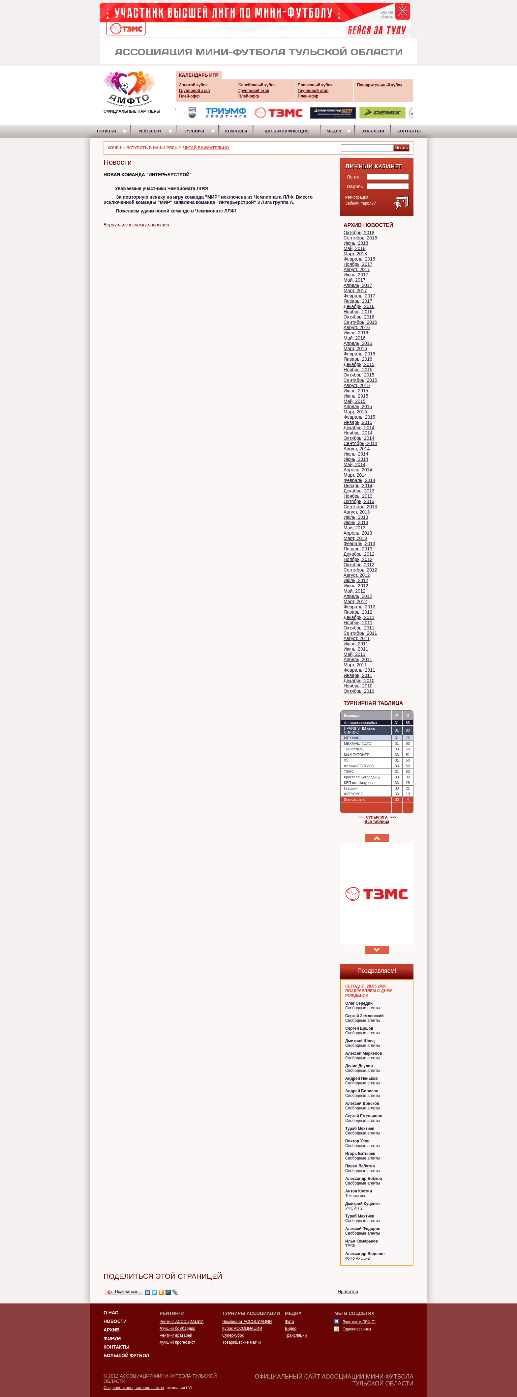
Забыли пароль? (360, 203)
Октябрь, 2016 (359, 317)
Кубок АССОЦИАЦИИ (242, 1328)
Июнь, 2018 (356, 243)
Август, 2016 (357, 327)
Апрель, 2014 (358, 469)
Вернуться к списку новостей (136, 224)
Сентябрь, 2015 (360, 380)
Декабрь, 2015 (359, 364)
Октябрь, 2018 (359, 232)
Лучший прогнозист (177, 1342)
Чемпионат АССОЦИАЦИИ (247, 1321)
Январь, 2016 (358, 359)
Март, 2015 (355, 411)
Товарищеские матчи (241, 1342)
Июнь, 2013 (356, 522)
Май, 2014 (354, 464)
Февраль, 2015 (359, 417)
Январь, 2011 (358, 675)
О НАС (111, 1312)
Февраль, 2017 (359, 295)
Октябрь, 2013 (359, 501)
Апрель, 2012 (358, 596)
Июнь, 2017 (356, 274)
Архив (111, 1329)
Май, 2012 (354, 591)
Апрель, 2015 (358, 406)
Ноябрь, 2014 (358, 432)
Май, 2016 (354, 338)
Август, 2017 (357, 269)
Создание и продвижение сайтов (134, 1387)
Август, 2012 (357, 575)
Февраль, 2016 (359, 353)
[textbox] (367, 148)
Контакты (116, 1347)
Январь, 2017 (358, 301)
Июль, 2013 (356, 517)
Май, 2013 (354, 527)
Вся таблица (377, 821)
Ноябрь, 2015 (358, 369)
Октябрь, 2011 (359, 627)
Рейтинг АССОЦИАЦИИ (181, 1321)
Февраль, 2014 (359, 480)
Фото (289, 1321)
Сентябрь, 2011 (360, 633)
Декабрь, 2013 (359, 490)
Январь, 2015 (358, 422)
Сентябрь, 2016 (360, 322)
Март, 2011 (355, 664)
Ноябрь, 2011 (358, 622)
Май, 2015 (354, 401)
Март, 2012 (355, 601)
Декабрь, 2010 (359, 680)
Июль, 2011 (356, 643)
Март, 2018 (355, 253)
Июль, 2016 (356, 332)
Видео (290, 1328)
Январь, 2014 (358, 485)
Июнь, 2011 (356, 649)
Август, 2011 (357, 638)
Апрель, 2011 (358, 659)
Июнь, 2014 (356, 459)
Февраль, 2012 (359, 606)
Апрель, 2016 (358, 343)
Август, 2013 (357, 512)
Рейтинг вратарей (176, 1335)
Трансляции (296, 1335)
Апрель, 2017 (358, 285)
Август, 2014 (357, 448)
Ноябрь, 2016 (358, 311)
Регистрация (356, 197)
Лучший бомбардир (177, 1328)
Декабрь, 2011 (359, 617)
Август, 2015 (357, 385)
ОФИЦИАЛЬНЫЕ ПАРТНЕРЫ (132, 111)
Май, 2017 (354, 280)
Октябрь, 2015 (359, 374)
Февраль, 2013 (359, 543)
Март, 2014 (355, 475)
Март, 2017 (355, 290)
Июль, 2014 (356, 454)
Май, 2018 (354, 248)
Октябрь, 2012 (359, 564)
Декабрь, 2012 (359, 554)
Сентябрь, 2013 (360, 506)
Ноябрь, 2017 (358, 264)
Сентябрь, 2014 (360, 443)
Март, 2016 (355, 348)
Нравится (348, 1291)
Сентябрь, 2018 (360, 237)
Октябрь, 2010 (359, 691)
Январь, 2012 (358, 612)
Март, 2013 (355, 538)
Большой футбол (126, 1355)
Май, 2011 (354, 654)
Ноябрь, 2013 (358, 496)
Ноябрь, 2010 (358, 685)
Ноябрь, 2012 (358, 559)
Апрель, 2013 (358, 533)
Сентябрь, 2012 (360, 570)
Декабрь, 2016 (359, 306)
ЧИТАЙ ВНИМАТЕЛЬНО (206, 148)
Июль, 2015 (356, 390)
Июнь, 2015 (356, 396)
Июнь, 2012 (356, 585)
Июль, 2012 (356, 580)
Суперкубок (233, 1335)
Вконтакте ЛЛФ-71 (359, 1322)
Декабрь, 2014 (359, 427)
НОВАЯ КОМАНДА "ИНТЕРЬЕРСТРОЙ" (148, 174)
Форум (112, 1338)
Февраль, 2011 (359, 670)
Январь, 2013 (358, 548)
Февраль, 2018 (359, 259)
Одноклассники (357, 1329)
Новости (115, 1321)
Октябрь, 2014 (359, 438)
